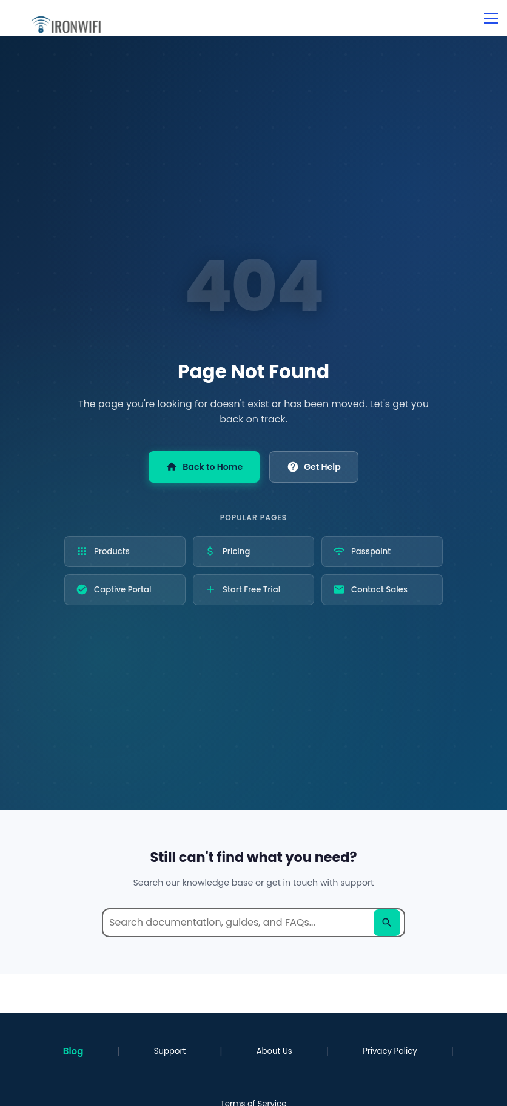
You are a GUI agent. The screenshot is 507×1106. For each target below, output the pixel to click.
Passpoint (362, 551)
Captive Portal (113, 589)
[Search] (387, 922)
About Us (274, 1051)
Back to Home (204, 467)
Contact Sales (370, 589)
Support (170, 1051)
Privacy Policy (390, 1051)
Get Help (313, 467)
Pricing (227, 551)
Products (103, 551)
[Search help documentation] (253, 922)
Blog (73, 1051)
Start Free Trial (242, 589)
